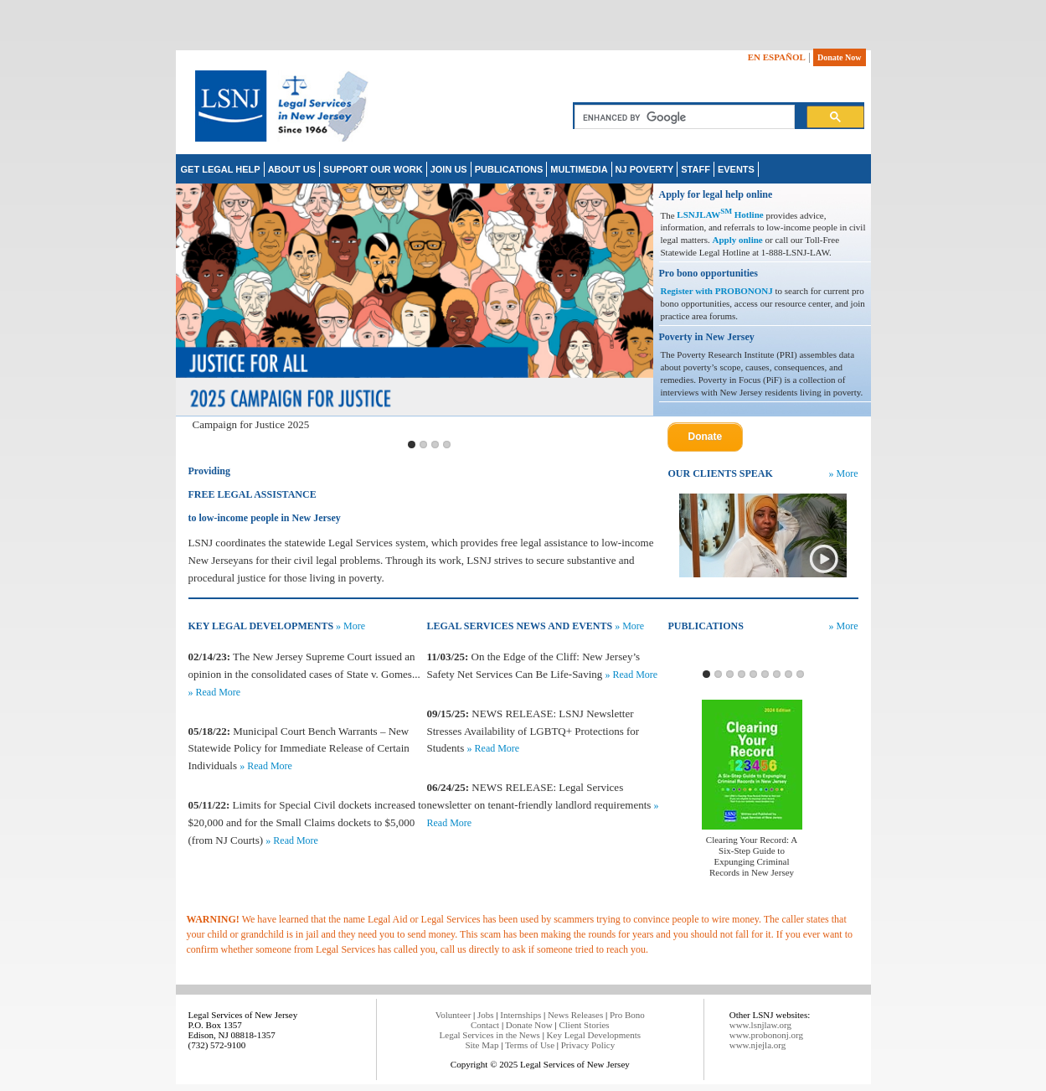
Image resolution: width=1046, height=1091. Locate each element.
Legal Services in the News (490, 1035)
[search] (683, 117)
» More (843, 473)
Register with (688, 291)
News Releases (575, 1015)
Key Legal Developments (594, 1035)
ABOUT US (292, 169)
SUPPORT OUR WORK (373, 169)
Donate (705, 436)
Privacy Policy (588, 1045)
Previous (192, 308)
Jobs (485, 1015)
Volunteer (453, 1015)
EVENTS (736, 169)
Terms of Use (529, 1045)
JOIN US (448, 169)
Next (637, 308)
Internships (520, 1015)
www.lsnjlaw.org (760, 1025)
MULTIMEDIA (578, 169)
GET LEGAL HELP (220, 169)
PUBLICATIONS (509, 169)
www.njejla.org (757, 1045)
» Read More (214, 692)
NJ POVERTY (645, 169)
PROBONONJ (744, 291)
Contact (485, 1025)
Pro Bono (627, 1015)
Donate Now (839, 57)
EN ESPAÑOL (777, 57)
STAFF (695, 169)
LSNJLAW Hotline (720, 214)
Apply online (738, 240)
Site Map (481, 1045)
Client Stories (584, 1025)
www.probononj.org (766, 1035)
